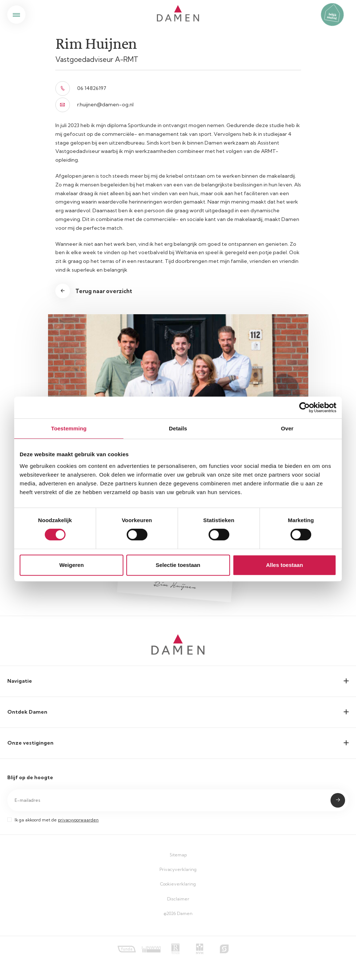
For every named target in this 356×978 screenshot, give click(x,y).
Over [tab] (287, 428)
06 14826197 (80, 88)
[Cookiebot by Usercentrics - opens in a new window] (304, 407)
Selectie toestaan (178, 565)
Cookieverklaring (178, 884)
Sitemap (178, 854)
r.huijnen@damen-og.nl (94, 105)
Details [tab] (178, 428)
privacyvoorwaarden (78, 820)
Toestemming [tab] (69, 428)
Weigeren (71, 565)
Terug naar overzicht (103, 291)
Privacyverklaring (178, 869)
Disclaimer (178, 899)
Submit (338, 800)
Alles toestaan (284, 565)
